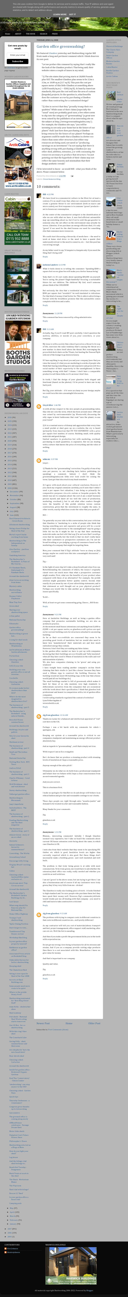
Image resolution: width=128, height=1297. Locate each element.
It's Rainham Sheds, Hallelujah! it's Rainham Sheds (17, 570)
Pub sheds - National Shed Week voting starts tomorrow (18, 1019)
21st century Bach (120, 200)
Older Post (94, 1023)
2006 (10, 1233)
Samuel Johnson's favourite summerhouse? (16, 847)
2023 (10, 429)
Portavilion (14, 656)
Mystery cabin (15, 586)
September (15, 503)
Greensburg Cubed (17, 857)
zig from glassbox (51, 715)
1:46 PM (57, 405)
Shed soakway (15, 1013)
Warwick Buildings (114, 46)
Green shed (14, 606)
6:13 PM (62, 265)
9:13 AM (63, 914)
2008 (10, 488)
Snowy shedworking (17, 790)
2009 (10, 484)
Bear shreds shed (16, 1056)
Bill (44, 194)
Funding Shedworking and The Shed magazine (18, 822)
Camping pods (15, 1203)
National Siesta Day (17, 620)
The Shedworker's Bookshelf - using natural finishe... (17, 713)
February (14, 1220)
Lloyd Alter (48, 405)
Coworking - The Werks (19, 853)
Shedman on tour (16, 742)
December (14, 492)
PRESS (55, 34)
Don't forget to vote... (18, 928)
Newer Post (43, 1023)
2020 (10, 441)
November (14, 495)
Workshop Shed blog (18, 938)
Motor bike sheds (16, 1131)
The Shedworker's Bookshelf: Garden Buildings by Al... (18, 895)
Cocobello (13, 678)
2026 (10, 417)
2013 (10, 468)
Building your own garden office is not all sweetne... (19, 672)
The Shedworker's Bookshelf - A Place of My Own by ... (19, 561)
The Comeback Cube (18, 1038)
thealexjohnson (13, 1252)
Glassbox (53, 53)
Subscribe (17, 61)
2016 (10, 457)
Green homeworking (52, 179)
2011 (10, 476)
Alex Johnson (12, 1249)
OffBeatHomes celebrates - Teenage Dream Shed (19, 1125)
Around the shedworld (19, 576)
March (13, 1216)
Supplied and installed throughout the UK (19, 85)
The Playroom (15, 1186)
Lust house (14, 902)
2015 (10, 461)
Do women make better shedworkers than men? (19, 690)
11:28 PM (58, 313)
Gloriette (13, 841)
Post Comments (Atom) (58, 1030)
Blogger (89, 1291)
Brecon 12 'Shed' (16, 1193)
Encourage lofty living (18, 861)
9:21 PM (58, 615)
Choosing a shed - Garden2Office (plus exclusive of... (19, 877)
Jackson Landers (50, 265)
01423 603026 (18, 88)
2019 (10, 445)
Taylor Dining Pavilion (18, 924)
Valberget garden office (19, 794)
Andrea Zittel (15, 768)
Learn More (60, 14)
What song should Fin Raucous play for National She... (18, 907)
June (12, 515)
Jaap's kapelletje (16, 804)
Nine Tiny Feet (15, 602)
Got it (72, 14)
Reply (45, 257)
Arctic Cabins (112, 76)
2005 (10, 1237)
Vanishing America (17, 555)
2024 (10, 425)
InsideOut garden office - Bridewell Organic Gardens (20, 1072)
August (13, 507)
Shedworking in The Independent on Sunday (17, 543)
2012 (10, 472)
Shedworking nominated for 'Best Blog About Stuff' (19, 1000)
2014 (10, 465)
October (13, 499)
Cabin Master (112, 67)
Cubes (12, 871)
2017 (10, 453)
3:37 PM (54, 459)
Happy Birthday (120, 166)
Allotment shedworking (19, 525)
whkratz (46, 459)
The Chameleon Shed (18, 970)
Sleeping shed (15, 966)
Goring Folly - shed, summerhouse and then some (18, 1043)
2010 (10, 480)
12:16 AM (64, 715)
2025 (10, 421)
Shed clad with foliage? (19, 1190)
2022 (10, 433)
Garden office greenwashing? (61, 47)
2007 (10, 1229)
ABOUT (18, 34)
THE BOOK (30, 34)
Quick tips (13, 1097)
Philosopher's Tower (18, 1141)
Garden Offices (12, 84)
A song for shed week (18, 640)
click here (11, 68)
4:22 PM (50, 194)
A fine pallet (14, 616)
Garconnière (14, 1113)
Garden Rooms (17, 82)
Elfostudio (13, 624)
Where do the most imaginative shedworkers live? (18, 699)
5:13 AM (50, 329)
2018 (10, 449)
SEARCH (43, 34)
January (13, 1224)
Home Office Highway (18, 914)
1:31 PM (58, 832)
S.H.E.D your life (16, 666)
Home (7, 34)
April (12, 1212)
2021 (10, 437)
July (12, 511)
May (12, 1208)
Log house (13, 1157)
